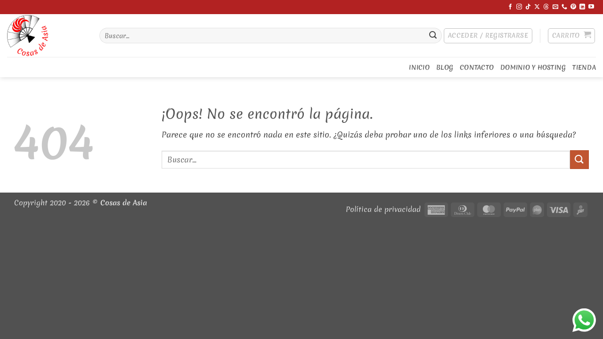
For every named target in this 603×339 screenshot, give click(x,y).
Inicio (419, 67)
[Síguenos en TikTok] (528, 7)
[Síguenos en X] (537, 7)
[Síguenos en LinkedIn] (582, 7)
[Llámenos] (564, 7)
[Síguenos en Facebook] (510, 7)
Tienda (584, 67)
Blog (444, 67)
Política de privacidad (383, 209)
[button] (488, 35)
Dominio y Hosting (533, 67)
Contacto (477, 67)
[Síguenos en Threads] (546, 7)
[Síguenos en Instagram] (519, 7)
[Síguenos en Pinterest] (573, 7)
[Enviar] (433, 36)
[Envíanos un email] (555, 7)
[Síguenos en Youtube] (591, 7)
